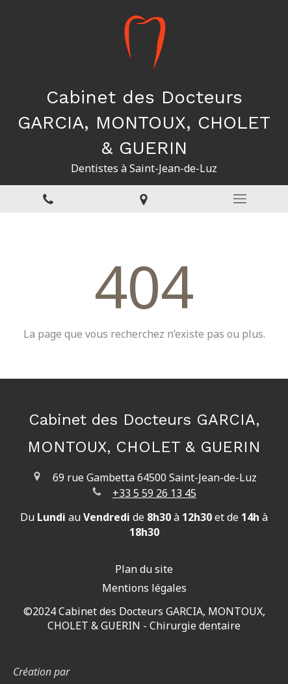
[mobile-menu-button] (240, 199)
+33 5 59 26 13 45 (154, 493)
